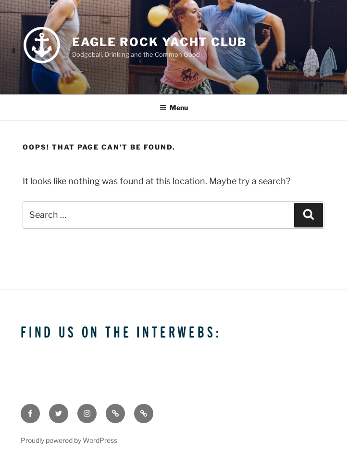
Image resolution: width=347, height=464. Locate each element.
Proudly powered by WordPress (69, 440)
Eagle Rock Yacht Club (159, 42)
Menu (174, 107)
